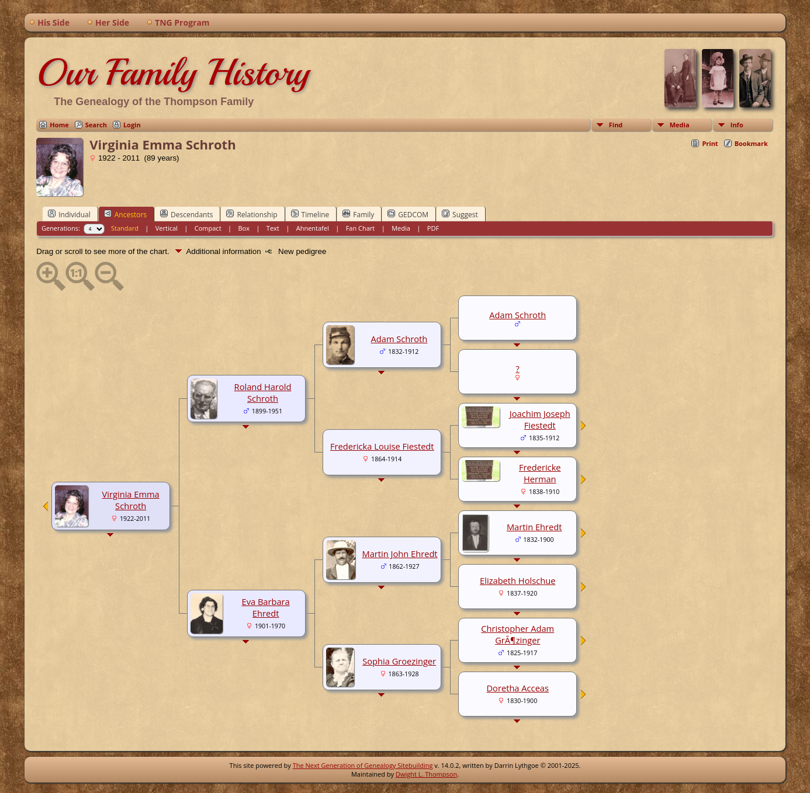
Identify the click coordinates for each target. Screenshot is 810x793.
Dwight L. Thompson (426, 774)
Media (680, 124)
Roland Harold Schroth (263, 392)
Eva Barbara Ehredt (265, 607)
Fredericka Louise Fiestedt (382, 446)
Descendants (186, 214)
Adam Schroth (399, 339)
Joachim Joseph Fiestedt (540, 419)
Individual (69, 214)
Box (243, 228)
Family (358, 214)
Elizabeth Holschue (517, 580)
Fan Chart (360, 228)
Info (737, 124)
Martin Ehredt (534, 527)
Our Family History (172, 72)
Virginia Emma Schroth (131, 500)
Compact (208, 228)
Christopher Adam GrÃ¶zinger (517, 634)
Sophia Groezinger (399, 661)
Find (616, 124)
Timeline (310, 214)
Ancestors (125, 214)
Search (96, 124)
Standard (125, 228)
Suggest (460, 214)
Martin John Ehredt (399, 553)
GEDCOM (407, 214)
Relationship (251, 214)
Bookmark (751, 143)
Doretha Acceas (517, 688)
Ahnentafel (312, 228)
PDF (433, 228)
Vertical (166, 228)
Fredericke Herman (540, 473)
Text (272, 228)
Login (132, 124)
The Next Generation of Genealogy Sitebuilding (363, 765)
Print (710, 143)
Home (59, 124)
